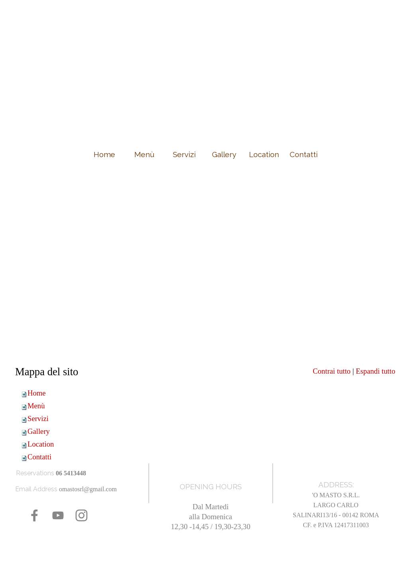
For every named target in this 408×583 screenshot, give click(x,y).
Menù (36, 406)
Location (40, 444)
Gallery (38, 431)
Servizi (38, 418)
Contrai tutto (332, 371)
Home (36, 393)
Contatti (39, 457)
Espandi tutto (375, 371)
